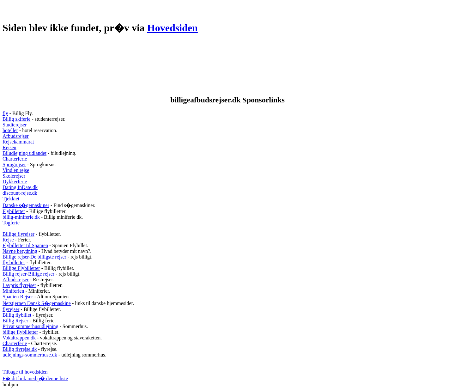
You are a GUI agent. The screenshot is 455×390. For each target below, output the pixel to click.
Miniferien (13, 291)
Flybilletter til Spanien (25, 245)
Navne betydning (20, 251)
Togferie (11, 222)
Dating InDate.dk (20, 187)
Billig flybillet (17, 315)
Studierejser (15, 124)
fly (5, 113)
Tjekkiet (11, 198)
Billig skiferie (16, 119)
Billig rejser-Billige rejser (28, 274)
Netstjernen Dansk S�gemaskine (37, 303)
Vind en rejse (16, 170)
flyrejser (11, 309)
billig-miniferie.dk (21, 217)
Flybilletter (14, 211)
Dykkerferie (15, 181)
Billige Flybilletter (21, 268)
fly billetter (14, 262)
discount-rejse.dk (20, 193)
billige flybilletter (20, 332)
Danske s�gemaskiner (26, 205)
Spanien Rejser (18, 296)
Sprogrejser (14, 164)
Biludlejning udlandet (24, 153)
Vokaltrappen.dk (19, 337)
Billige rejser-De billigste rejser (34, 256)
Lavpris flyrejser (19, 285)
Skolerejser (14, 176)
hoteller (10, 130)
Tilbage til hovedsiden (25, 372)
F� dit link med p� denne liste (35, 378)
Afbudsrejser (16, 136)
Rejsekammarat (18, 141)
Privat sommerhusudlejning (30, 326)
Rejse (8, 239)
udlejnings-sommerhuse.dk (30, 354)
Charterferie (15, 158)
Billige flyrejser (18, 234)
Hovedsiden (172, 28)
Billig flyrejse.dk (20, 349)
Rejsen (9, 147)
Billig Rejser (15, 320)
